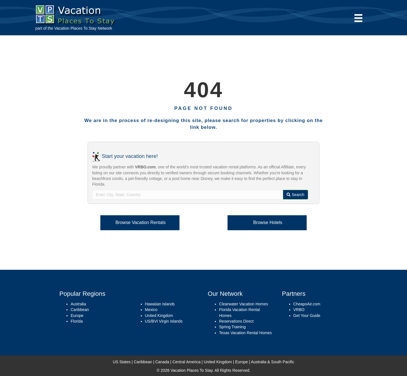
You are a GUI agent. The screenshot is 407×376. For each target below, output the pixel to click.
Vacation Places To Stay (75, 28)
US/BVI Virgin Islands (164, 321)
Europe (77, 315)
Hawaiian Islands (160, 304)
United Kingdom (159, 315)
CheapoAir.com (307, 304)
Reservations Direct (236, 321)
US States (122, 362)
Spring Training (232, 327)
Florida (77, 321)
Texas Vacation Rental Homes (245, 333)
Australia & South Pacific (272, 362)
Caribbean (80, 309)
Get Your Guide (307, 315)
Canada (162, 362)
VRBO (299, 309)
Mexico (151, 309)
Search (295, 194)
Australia (78, 304)
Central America (186, 362)
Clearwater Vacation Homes (243, 304)
